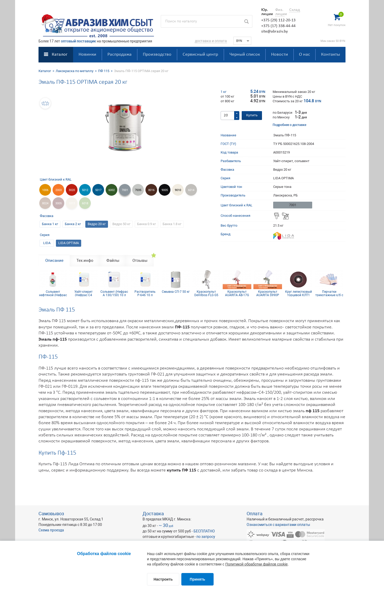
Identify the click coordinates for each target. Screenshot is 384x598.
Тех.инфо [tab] (84, 260)
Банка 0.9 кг (146, 224)
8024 (45, 203)
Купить (252, 115)
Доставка (153, 513)
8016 (151, 190)
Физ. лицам (279, 12)
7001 (125, 190)
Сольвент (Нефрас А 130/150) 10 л (114, 293)
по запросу (205, 537)
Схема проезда (51, 530)
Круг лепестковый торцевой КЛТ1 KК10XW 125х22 (298, 293)
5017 (98, 190)
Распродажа (119, 54)
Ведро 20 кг (97, 224)
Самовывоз (51, 513)
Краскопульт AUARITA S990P (267, 293)
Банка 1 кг (50, 224)
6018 (85, 203)
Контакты (330, 54)
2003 (58, 190)
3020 (72, 190)
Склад (294, 10)
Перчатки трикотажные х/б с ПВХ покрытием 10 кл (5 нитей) (329, 293)
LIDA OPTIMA (68, 243)
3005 (58, 203)
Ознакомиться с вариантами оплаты (278, 525)
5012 (85, 190)
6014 (191, 190)
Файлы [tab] (112, 260)
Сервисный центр (200, 54)
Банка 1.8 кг (172, 224)
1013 (72, 203)
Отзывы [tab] (140, 260)
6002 (111, 190)
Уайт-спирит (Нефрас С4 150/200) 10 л (83, 293)
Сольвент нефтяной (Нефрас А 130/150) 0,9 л (53, 293)
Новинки (87, 54)
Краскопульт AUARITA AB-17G (237, 293)
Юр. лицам (265, 12)
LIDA (46, 243)
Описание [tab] (54, 260)
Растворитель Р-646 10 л (145, 293)
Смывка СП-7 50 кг (176, 292)
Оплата (255, 513)
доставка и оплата (211, 41)
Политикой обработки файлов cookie (256, 564)
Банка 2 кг (73, 224)
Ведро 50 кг (121, 224)
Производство (157, 54)
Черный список (244, 54)
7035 (138, 190)
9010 (178, 190)
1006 (45, 190)
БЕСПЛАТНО (204, 531)
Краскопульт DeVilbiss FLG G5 (206, 293)
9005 (165, 190)
